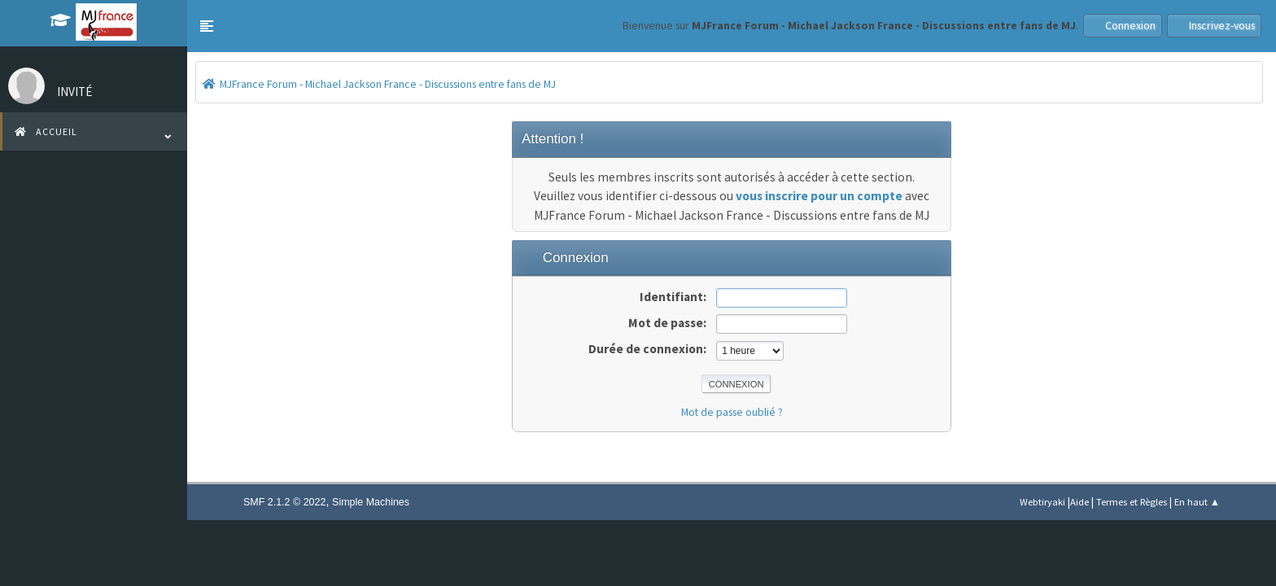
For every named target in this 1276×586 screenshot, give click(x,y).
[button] (206, 26)
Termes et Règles (1131, 502)
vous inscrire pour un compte (819, 195)
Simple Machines (370, 502)
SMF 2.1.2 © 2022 (284, 502)
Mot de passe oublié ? (732, 412)
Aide (1079, 502)
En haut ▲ (1197, 502)
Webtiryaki (1042, 502)
